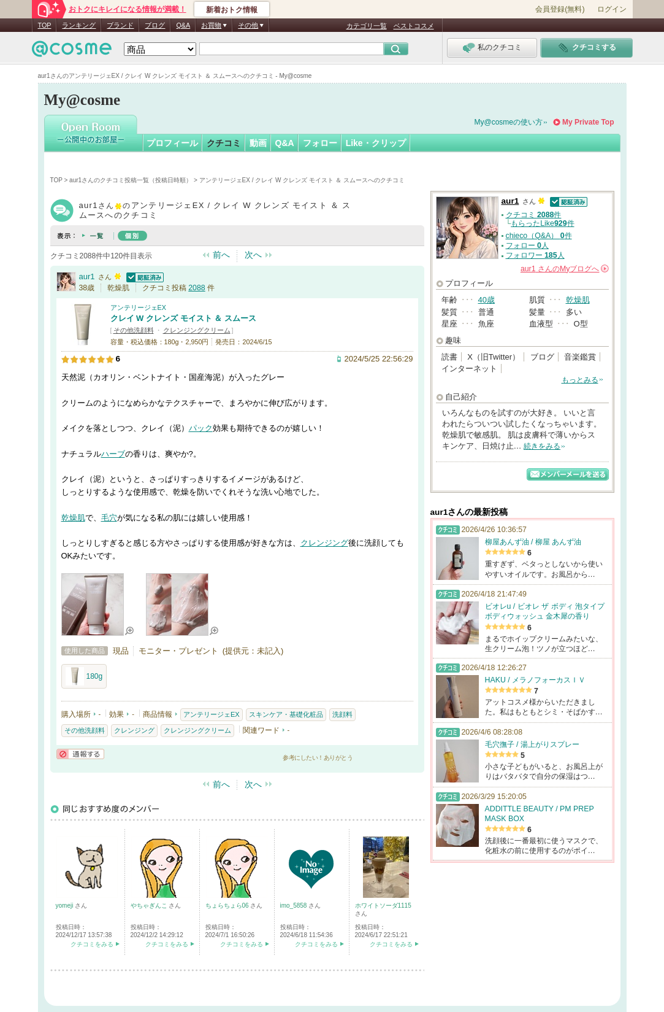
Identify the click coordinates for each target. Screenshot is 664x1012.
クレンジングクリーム (197, 330)
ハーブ (113, 453)
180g (84, 676)
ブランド (120, 25)
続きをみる (542, 446)
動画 (258, 143)
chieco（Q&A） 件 (539, 235)
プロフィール (172, 143)
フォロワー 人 (535, 255)
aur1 (87, 276)
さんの (565, 269)
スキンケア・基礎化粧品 (286, 714)
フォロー (320, 143)
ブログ (155, 25)
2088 (196, 288)
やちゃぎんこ (150, 905)
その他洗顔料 (133, 330)
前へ (221, 255)
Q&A (183, 25)
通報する (80, 754)
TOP (45, 25)
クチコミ (224, 143)
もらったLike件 (542, 223)
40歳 (486, 299)
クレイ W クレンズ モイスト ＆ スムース (183, 318)
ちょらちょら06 (228, 905)
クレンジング (324, 542)
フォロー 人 (527, 245)
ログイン (612, 9)
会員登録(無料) (559, 9)
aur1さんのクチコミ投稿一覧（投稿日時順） (130, 180)
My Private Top (588, 122)
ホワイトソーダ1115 (383, 905)
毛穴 (109, 517)
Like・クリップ (376, 143)
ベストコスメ (414, 25)
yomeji (65, 905)
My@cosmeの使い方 (509, 122)
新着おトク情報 (232, 10)
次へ (253, 255)
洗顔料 (342, 714)
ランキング (79, 25)
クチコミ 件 (534, 215)
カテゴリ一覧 (366, 25)
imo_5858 (294, 905)
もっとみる (580, 380)
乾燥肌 (73, 517)
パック (201, 428)
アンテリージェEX (138, 307)
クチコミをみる (92, 944)
